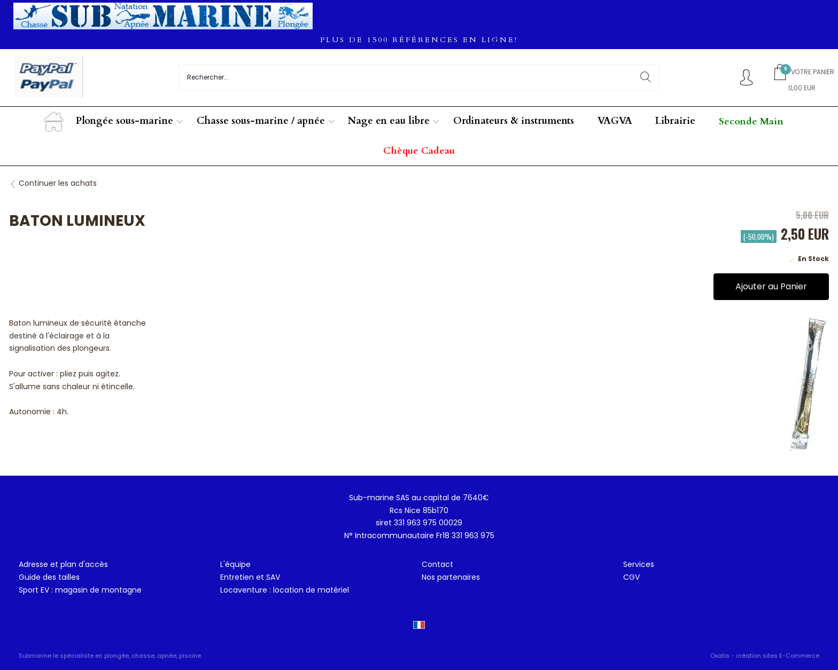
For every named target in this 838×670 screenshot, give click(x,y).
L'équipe (235, 564)
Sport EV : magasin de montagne (80, 590)
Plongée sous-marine (124, 121)
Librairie (675, 121)
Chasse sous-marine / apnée (261, 121)
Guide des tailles (49, 577)
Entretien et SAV (250, 577)
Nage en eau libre (389, 121)
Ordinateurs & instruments (513, 121)
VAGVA (615, 121)
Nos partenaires (451, 577)
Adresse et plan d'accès (63, 564)
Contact (437, 564)
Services (638, 564)
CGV (631, 577)
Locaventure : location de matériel (284, 590)
